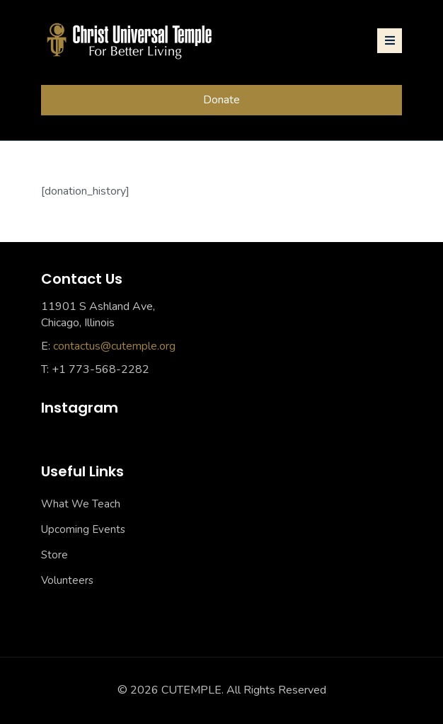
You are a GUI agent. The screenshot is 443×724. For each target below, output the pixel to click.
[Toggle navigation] (389, 40)
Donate (221, 100)
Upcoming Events (83, 529)
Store (54, 555)
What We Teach (80, 504)
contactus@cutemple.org (114, 346)
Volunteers (67, 580)
